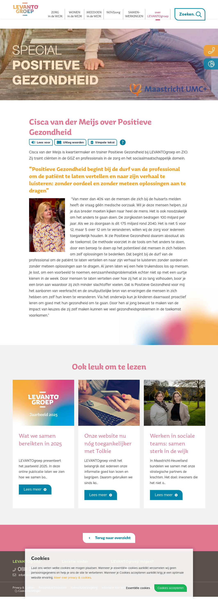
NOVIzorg (113, 12)
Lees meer (37, 490)
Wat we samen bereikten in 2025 (40, 439)
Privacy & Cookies (24, 590)
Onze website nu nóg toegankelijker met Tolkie (108, 443)
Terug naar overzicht (109, 539)
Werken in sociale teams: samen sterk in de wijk (172, 443)
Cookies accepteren (171, 588)
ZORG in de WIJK (55, 14)
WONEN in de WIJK (74, 14)
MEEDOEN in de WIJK (94, 14)
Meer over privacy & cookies (72, 578)
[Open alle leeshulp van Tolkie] (123, 142)
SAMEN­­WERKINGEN (134, 14)
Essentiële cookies (138, 588)
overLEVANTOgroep (157, 14)
